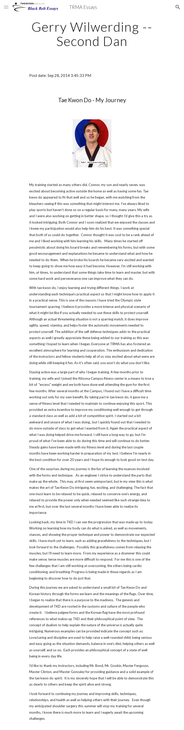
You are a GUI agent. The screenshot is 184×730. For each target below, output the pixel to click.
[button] (6, 7)
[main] (92, 34)
